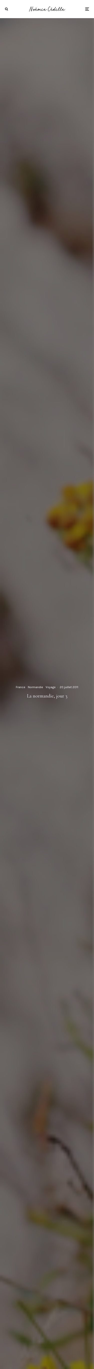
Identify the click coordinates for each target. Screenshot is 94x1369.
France (20, 687)
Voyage (51, 687)
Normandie (35, 687)
